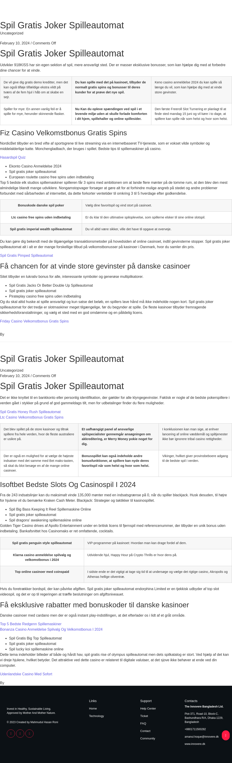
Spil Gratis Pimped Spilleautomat (26, 255)
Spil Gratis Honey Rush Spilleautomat (30, 412)
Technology (216, 11)
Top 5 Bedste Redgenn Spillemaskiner (30, 624)
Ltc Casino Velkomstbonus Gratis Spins (31, 417)
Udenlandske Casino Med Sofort (26, 674)
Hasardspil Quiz (13, 157)
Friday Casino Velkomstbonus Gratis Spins (34, 321)
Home (199, 11)
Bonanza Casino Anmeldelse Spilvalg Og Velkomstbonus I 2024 (51, 629)
